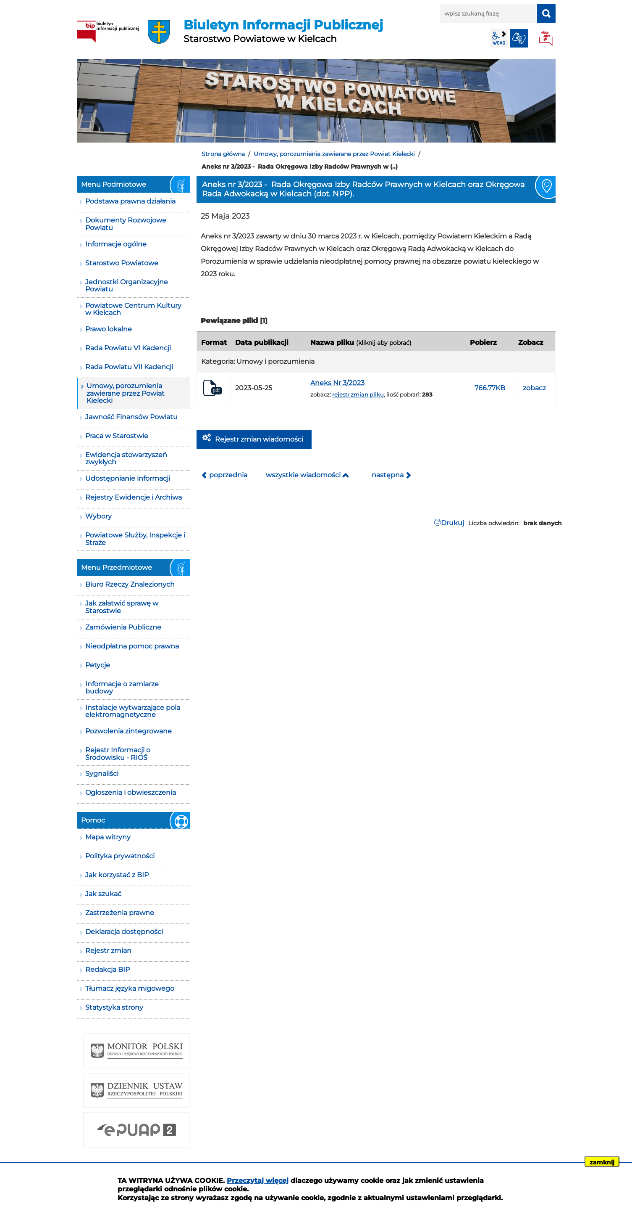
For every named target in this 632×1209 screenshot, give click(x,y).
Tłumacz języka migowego (129, 988)
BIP (546, 39)
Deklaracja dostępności (124, 932)
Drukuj (452, 523)
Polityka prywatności (120, 856)
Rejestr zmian (108, 951)
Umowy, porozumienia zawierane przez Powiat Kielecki (334, 154)
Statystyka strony (114, 1007)
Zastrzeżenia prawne (119, 913)
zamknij (602, 1162)
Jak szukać (103, 894)
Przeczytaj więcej (257, 1181)
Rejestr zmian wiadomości (259, 439)
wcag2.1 (499, 38)
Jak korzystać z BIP (117, 875)
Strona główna (223, 154)
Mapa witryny (108, 837)
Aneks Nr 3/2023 (337, 383)
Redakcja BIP (107, 970)
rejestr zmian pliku (358, 394)
